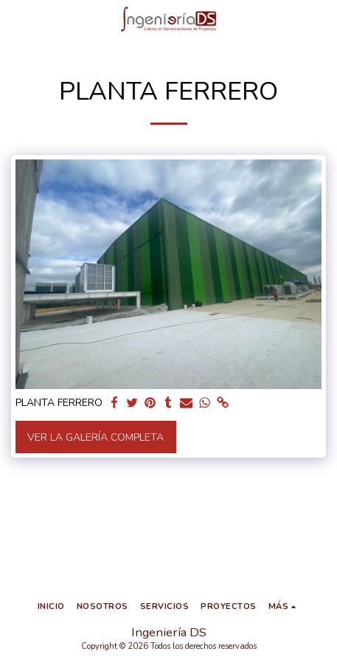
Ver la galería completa (95, 437)
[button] (16, 19)
